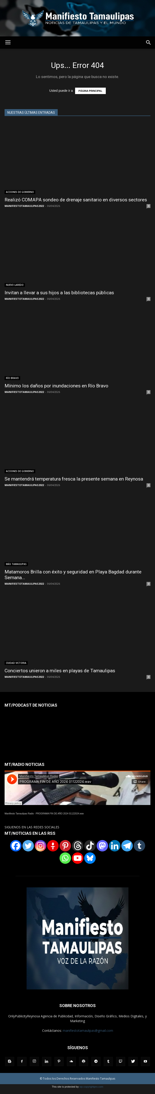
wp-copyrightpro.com (91, 1086)
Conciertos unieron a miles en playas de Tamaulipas (60, 670)
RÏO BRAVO (12, 378)
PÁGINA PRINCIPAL (90, 90)
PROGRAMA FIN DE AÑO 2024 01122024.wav (60, 813)
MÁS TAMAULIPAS (16, 564)
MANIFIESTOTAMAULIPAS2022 (24, 206)
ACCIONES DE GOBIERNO (20, 192)
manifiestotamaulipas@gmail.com (88, 1030)
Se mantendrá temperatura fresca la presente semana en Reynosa (74, 479)
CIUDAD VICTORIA (16, 663)
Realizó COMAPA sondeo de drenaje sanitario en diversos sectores (76, 200)
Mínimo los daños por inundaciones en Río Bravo (56, 386)
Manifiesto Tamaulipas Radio (19, 813)
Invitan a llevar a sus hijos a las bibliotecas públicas (59, 292)
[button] (148, 42)
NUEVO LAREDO (15, 284)
